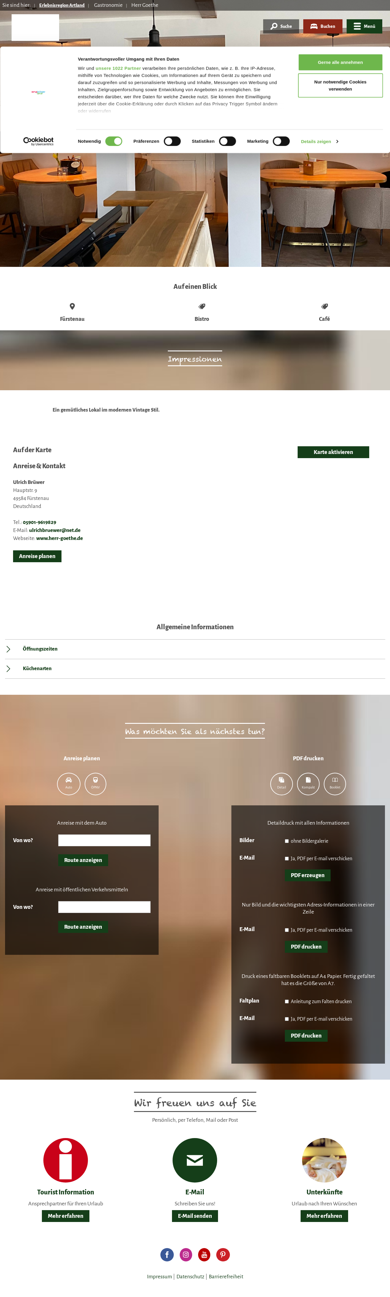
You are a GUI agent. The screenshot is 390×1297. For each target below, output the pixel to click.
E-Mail (247, 858)
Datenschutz (190, 1277)
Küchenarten (37, 668)
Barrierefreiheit (226, 1277)
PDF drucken (306, 947)
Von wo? (23, 840)
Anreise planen (37, 556)
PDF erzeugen (308, 875)
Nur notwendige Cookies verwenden (340, 39)
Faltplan (249, 1001)
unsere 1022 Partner (118, 21)
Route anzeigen (83, 860)
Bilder (246, 840)
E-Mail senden (195, 1216)
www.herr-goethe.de (59, 538)
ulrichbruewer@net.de (54, 530)
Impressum (159, 1277)
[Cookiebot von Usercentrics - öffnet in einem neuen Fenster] (38, 94)
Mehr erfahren (65, 1216)
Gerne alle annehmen (340, 15)
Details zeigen (316, 94)
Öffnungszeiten (40, 649)
